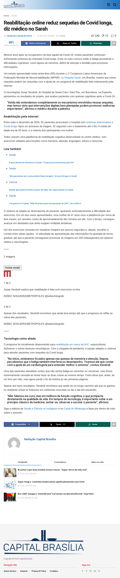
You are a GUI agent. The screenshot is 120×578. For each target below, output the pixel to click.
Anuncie (24, 571)
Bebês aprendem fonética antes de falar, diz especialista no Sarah (41, 190)
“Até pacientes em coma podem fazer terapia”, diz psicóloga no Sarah (43, 176)
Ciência (13, 182)
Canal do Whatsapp (75, 408)
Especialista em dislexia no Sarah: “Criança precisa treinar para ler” (41, 162)
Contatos (54, 571)
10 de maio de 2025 (46, 36)
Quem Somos (10, 571)
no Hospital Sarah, (71, 77)
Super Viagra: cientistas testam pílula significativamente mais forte (51, 482)
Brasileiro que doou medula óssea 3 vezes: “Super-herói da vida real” (52, 470)
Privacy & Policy (39, 571)
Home (6, 16)
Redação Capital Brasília (19, 36)
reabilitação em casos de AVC (72, 344)
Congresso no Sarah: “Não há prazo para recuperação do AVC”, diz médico (45, 203)
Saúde (14, 16)
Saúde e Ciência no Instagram (40, 408)
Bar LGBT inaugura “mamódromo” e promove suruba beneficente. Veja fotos (56, 494)
